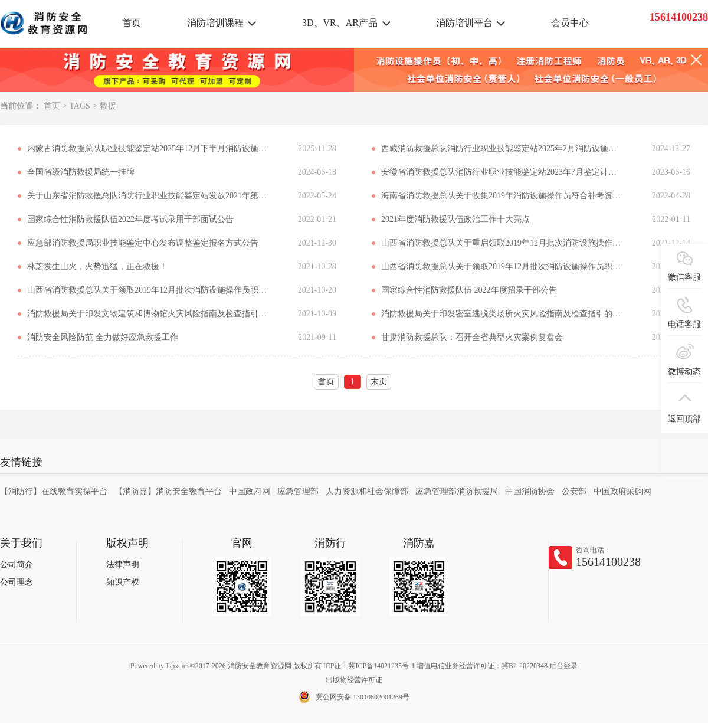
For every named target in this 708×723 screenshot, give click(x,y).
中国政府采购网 (622, 491)
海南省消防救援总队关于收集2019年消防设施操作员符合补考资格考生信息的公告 (502, 195)
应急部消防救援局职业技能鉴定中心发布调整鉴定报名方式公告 (142, 242)
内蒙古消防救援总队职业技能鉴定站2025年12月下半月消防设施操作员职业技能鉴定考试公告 (148, 148)
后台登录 (563, 666)
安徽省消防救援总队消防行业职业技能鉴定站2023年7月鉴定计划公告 (502, 172)
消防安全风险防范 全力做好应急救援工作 (102, 337)
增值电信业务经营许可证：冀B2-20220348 (482, 666)
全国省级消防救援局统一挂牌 (81, 172)
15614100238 (608, 561)
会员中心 (570, 23)
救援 (108, 106)
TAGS (79, 106)
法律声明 (122, 564)
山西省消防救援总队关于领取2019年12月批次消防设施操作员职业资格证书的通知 (502, 266)
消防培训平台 (464, 23)
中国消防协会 (530, 491)
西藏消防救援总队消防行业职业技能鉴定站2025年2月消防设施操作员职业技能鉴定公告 (502, 148)
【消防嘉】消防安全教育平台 (168, 491)
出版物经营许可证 (354, 680)
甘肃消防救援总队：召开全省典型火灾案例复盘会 (472, 337)
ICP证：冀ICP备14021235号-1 (369, 666)
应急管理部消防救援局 (456, 491)
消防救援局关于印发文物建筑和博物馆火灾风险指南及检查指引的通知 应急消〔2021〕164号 (148, 313)
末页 (379, 381)
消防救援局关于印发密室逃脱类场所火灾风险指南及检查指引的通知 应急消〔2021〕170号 (502, 313)
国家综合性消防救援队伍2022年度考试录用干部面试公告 (130, 219)
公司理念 (16, 582)
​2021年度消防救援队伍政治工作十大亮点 (455, 219)
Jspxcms (178, 666)
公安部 (574, 491)
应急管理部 (298, 491)
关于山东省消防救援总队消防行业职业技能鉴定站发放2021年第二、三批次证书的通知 (148, 195)
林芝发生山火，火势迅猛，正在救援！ (97, 266)
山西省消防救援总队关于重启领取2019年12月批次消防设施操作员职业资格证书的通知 (502, 242)
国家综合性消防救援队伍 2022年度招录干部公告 (469, 290)
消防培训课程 (215, 23)
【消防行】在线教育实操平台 (53, 491)
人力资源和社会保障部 (367, 491)
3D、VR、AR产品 (340, 23)
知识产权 (122, 582)
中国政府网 (249, 491)
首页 (131, 23)
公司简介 (16, 564)
